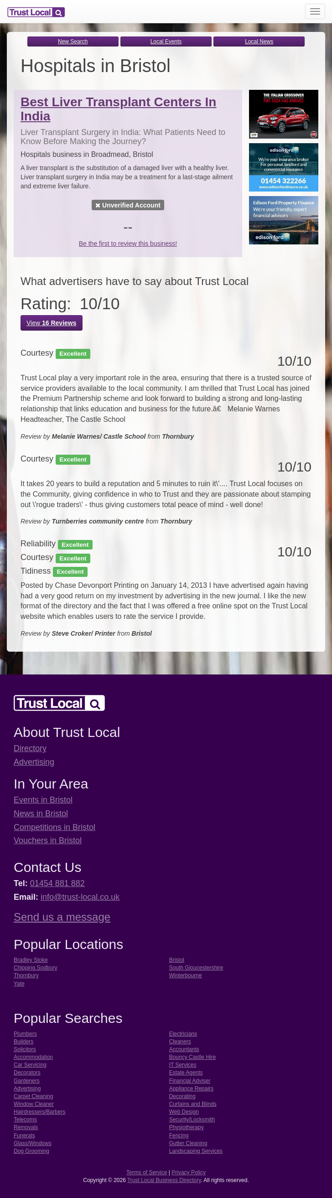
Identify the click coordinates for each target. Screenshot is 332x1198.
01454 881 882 (57, 883)
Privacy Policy (188, 1172)
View (51, 323)
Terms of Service (146, 1172)
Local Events (166, 41)
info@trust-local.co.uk (80, 897)
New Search (73, 41)
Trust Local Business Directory (164, 1180)
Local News (259, 41)
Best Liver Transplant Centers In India (118, 109)
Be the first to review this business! (128, 243)
